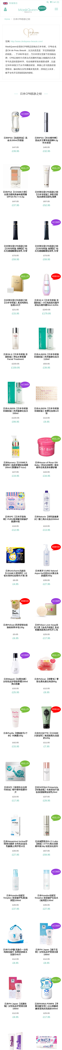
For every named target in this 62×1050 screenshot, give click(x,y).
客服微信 (13, 3)
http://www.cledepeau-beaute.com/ (27, 41)
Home (7, 19)
